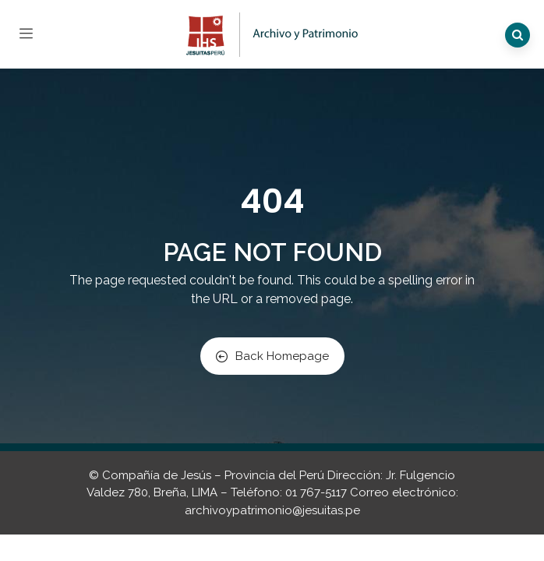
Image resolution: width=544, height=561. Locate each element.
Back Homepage (272, 356)
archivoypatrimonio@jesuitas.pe (272, 510)
